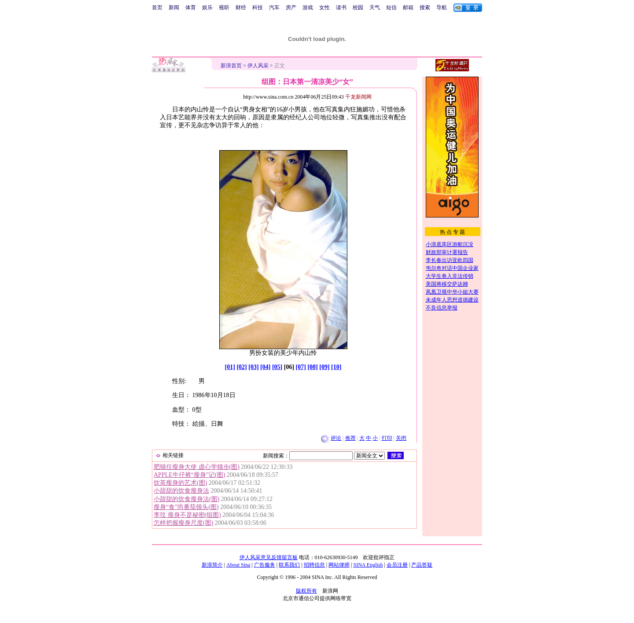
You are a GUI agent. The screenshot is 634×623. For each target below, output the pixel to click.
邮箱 (408, 7)
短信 (391, 7)
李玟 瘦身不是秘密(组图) (187, 515)
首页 (157, 7)
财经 (241, 7)
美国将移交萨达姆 (447, 284)
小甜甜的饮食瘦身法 (181, 490)
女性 (324, 7)
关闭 (401, 438)
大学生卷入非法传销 (449, 276)
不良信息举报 (441, 308)
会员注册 (397, 565)
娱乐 (207, 7)
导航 (441, 7)
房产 (291, 7)
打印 (387, 438)
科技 (257, 7)
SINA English (368, 565)
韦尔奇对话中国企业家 (452, 268)
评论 (336, 438)
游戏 (307, 7)
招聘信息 (314, 565)
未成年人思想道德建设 (452, 300)
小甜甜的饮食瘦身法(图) (186, 499)
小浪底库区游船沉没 (449, 244)
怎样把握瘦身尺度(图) (183, 523)
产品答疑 (421, 565)
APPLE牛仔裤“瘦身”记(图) (189, 475)
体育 (190, 7)
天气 (374, 7)
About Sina (238, 565)
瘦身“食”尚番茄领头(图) (186, 507)
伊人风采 (258, 66)
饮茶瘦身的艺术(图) (180, 482)
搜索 (425, 7)
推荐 (350, 438)
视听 (224, 7)
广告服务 (264, 565)
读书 (341, 7)
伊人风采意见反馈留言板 (269, 557)
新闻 (174, 7)
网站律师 (339, 565)
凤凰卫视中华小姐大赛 (452, 292)
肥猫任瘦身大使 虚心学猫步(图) (197, 467)
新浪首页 (231, 66)
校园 (358, 7)
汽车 (274, 7)
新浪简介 (212, 565)
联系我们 (289, 565)
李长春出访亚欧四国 (449, 260)
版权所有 (306, 591)
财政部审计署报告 (447, 252)
